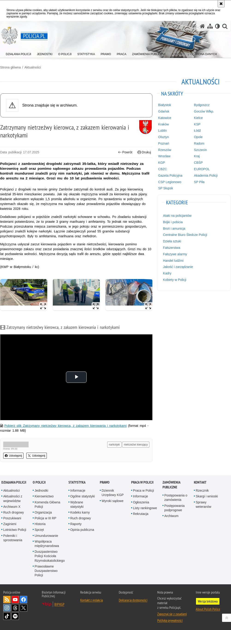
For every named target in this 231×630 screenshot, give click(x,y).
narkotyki (114, 444)
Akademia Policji (206, 175)
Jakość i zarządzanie (178, 267)
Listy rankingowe (145, 508)
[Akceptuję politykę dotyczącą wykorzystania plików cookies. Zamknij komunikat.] (221, 3)
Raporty (76, 524)
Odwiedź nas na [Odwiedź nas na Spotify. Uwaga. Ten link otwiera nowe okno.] (15, 616)
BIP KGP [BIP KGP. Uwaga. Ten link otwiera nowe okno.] (59, 604)
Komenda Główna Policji (47, 504)
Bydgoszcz (202, 105)
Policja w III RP (45, 518)
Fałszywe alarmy (175, 254)
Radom (199, 143)
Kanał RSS (7, 599)
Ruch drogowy (13, 512)
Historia (40, 524)
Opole (198, 137)
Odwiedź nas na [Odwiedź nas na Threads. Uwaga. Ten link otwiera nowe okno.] (15, 608)
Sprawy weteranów (203, 504)
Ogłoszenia (141, 502)
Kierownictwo (44, 496)
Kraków (163, 124)
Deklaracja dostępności (133, 600)
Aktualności (32, 67)
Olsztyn (163, 137)
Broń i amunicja (174, 228)
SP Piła (199, 182)
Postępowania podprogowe (174, 508)
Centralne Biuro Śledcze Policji (185, 235)
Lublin (162, 130)
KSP (197, 124)
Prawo (105, 482)
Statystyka (77, 482)
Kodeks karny (80, 512)
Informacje (77, 490)
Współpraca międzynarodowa (47, 543)
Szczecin (200, 150)
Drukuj (144, 152)
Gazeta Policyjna (170, 175)
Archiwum (171, 515)
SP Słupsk (165, 188)
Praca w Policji (142, 482)
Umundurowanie (46, 535)
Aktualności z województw (12, 498)
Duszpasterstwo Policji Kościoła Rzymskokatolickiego (50, 556)
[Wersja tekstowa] (217, 26)
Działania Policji (13, 482)
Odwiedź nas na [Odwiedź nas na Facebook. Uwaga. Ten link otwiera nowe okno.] (23, 599)
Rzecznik (202, 490)
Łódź (197, 130)
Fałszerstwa (171, 247)
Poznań (163, 143)
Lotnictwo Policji (14, 530)
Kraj (197, 156)
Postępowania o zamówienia (175, 497)
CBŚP (198, 162)
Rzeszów (164, 150)
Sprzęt (39, 530)
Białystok (164, 105)
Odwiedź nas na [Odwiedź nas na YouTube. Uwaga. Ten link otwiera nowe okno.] (15, 599)
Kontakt (200, 482)
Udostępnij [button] (13, 455)
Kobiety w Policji (174, 279)
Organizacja (43, 512)
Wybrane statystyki (77, 504)
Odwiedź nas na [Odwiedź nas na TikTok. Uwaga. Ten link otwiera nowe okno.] (7, 616)
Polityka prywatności (170, 620)
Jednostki (41, 490)
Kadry (167, 273)
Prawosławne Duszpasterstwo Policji (46, 570)
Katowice (164, 117)
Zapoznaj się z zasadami (172, 614)
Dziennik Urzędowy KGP (113, 493)
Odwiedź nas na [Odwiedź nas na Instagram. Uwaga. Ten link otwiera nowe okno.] (7, 608)
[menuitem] (18, 53)
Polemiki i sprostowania (12, 538)
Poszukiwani (12, 518)
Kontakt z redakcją (91, 600)
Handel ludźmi (173, 260)
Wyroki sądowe (113, 500)
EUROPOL (202, 169)
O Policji (39, 482)
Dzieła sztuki (172, 241)
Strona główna (10, 67)
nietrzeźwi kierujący (136, 444)
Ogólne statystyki (82, 496)
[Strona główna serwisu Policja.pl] (202, 26)
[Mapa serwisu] (210, 26)
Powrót (125, 152)
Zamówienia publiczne (171, 485)
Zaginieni (9, 524)
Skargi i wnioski (207, 496)
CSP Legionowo (169, 182)
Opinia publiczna (82, 530)
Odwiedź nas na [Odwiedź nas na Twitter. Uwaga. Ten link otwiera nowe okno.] (23, 608)
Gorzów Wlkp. (204, 111)
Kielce (198, 117)
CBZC (162, 169)
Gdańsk (163, 111)
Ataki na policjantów (177, 215)
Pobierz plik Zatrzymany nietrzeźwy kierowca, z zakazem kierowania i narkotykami (65, 426)
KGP (161, 162)
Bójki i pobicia (173, 222)
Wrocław (164, 156)
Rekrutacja (140, 513)
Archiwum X (12, 506)
